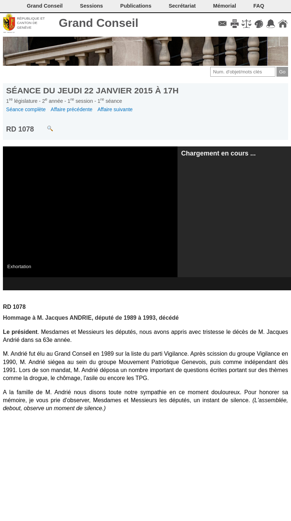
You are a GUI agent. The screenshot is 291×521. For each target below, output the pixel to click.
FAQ (259, 6)
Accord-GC (271, 23)
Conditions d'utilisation (246, 23)
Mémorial (224, 6)
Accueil (283, 23)
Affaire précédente (71, 109)
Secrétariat (182, 6)
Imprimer (234, 23)
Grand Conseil (99, 22)
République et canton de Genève (31, 22)
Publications (136, 6)
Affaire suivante (115, 109)
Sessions (91, 6)
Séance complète (26, 109)
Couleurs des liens (259, 23)
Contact (222, 23)
